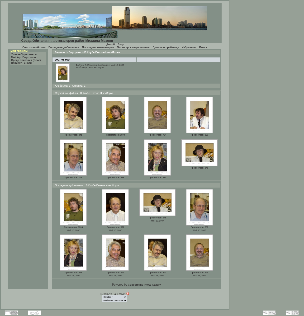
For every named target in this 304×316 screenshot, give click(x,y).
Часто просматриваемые (133, 47)
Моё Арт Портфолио (24, 57)
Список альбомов (33, 47)
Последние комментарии (98, 47)
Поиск (203, 47)
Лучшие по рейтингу (165, 47)
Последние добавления (63, 47)
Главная (60, 52)
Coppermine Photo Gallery (144, 284)
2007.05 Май (62, 59)
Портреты (74, 52)
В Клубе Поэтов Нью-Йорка (102, 52)
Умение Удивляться (24, 54)
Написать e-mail (21, 62)
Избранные (189, 47)
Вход (121, 44)
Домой (110, 44)
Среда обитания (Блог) (26, 60)
